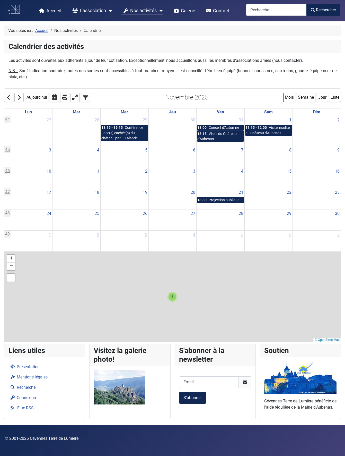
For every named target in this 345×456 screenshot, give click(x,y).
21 (241, 192)
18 (97, 192)
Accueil (49, 10)
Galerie (183, 10)
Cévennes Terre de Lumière (54, 438)
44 (7, 119)
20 (193, 192)
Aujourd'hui (36, 97)
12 (145, 171)
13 (193, 171)
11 (97, 171)
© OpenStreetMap (327, 340)
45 (7, 149)
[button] (172, 297)
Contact (216, 10)
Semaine (306, 97)
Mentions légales (28, 377)
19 (145, 192)
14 (241, 171)
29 (145, 119)
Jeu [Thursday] (172, 111)
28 (97, 119)
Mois (289, 97)
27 (49, 119)
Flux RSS (21, 408)
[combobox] (276, 10)
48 (7, 212)
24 (49, 213)
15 (289, 171)
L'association (88, 10)
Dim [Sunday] (316, 111)
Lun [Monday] (28, 111)
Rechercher (323, 9)
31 (241, 119)
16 (337, 171)
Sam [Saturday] (268, 111)
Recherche (22, 387)
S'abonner (192, 397)
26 (145, 213)
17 (49, 192)
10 (49, 171)
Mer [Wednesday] (124, 111)
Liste (335, 97)
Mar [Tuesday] (76, 111)
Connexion (22, 397)
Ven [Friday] (220, 111)
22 (289, 192)
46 (7, 170)
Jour (322, 97)
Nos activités (139, 10)
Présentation (24, 366)
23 (337, 192)
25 (97, 213)
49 (7, 234)
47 (7, 191)
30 (193, 119)
